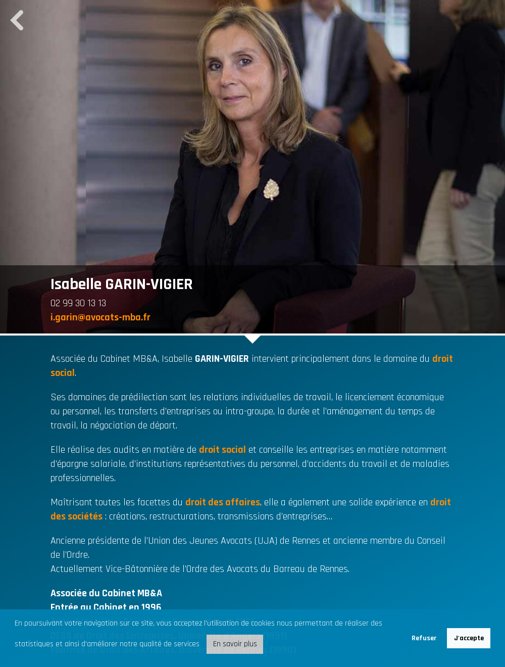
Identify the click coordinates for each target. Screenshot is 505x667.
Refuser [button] (424, 638)
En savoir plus (235, 644)
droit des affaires (222, 502)
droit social (222, 449)
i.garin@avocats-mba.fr (100, 317)
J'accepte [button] (469, 638)
